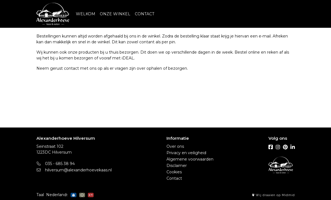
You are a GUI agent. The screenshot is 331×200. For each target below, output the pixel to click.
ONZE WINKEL (115, 13)
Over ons (175, 146)
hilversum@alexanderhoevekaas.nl (74, 170)
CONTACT (144, 13)
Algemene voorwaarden (189, 159)
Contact (174, 178)
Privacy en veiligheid (186, 152)
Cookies (174, 171)
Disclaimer (176, 165)
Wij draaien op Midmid (273, 195)
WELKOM (85, 13)
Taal (40, 194)
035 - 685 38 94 (55, 163)
